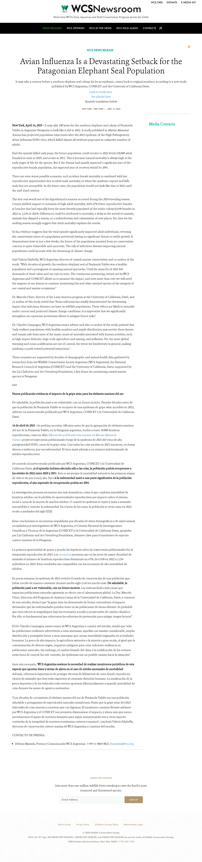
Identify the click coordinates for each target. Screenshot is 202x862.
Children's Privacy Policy (106, 824)
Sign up (134, 799)
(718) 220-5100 (126, 841)
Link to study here (101, 92)
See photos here (101, 97)
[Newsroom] (101, 9)
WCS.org (157, 2)
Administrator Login (133, 824)
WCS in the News (100, 28)
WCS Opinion (76, 28)
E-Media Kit (188, 2)
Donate (172, 2)
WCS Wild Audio (127, 28)
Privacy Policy (82, 824)
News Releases (52, 28)
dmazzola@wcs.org (121, 744)
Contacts (149, 28)
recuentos (65, 554)
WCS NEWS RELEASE (100, 50)
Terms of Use (64, 824)
